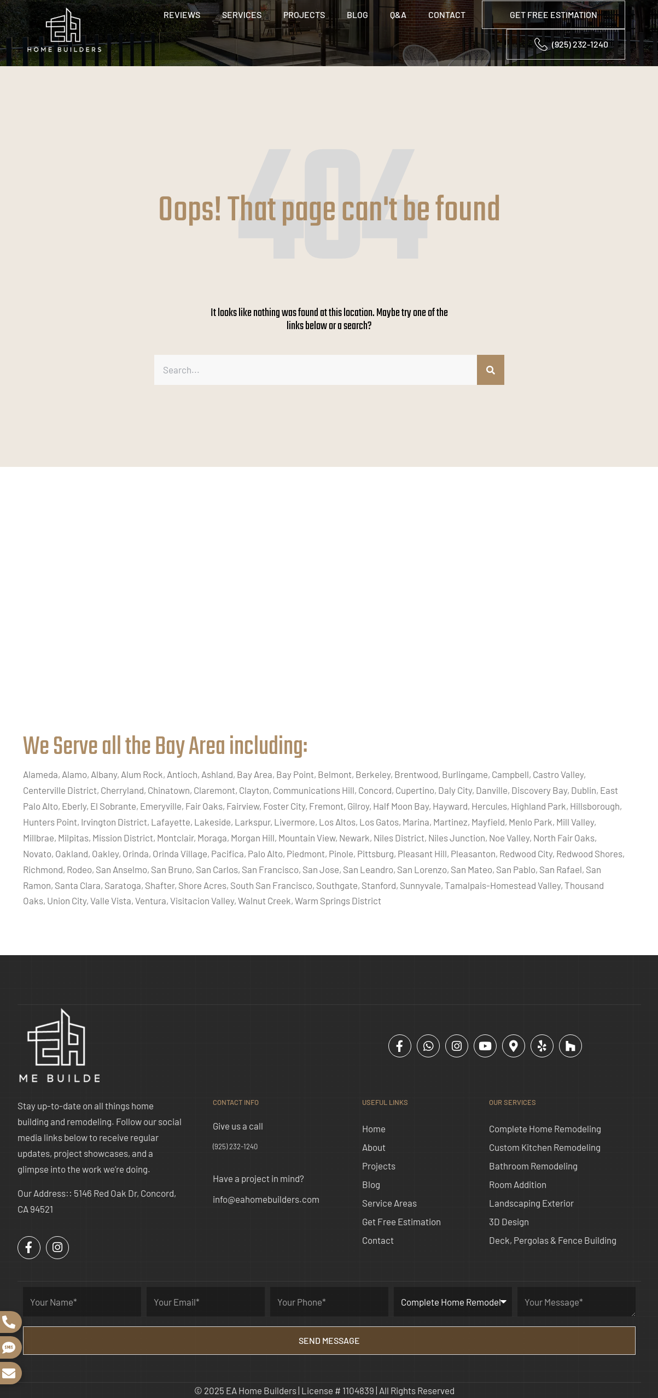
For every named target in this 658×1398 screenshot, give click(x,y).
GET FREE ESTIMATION (553, 14)
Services (241, 14)
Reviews (182, 14)
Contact (446, 14)
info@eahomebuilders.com (266, 1199)
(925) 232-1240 (235, 1146)
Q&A (398, 14)
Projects (304, 14)
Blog (357, 14)
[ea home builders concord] (329, 611)
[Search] (490, 370)
